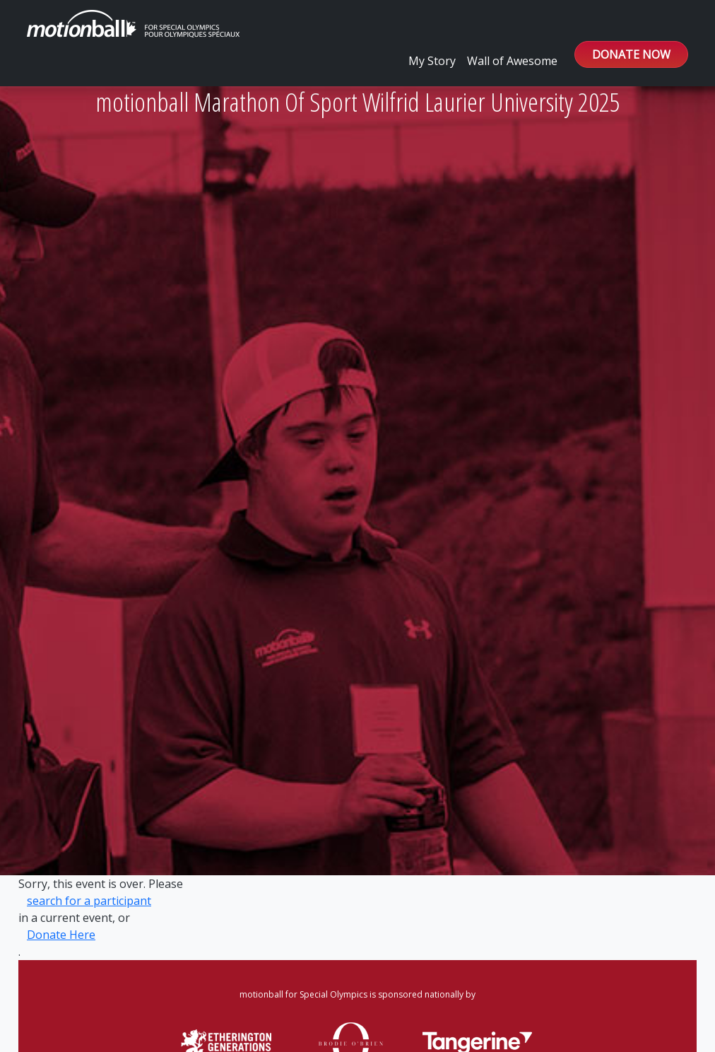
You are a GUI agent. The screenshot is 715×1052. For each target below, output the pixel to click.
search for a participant (89, 900)
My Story (432, 61)
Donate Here (61, 934)
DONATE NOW (631, 54)
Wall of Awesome (512, 61)
